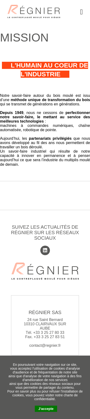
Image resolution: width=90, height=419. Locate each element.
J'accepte (46, 409)
